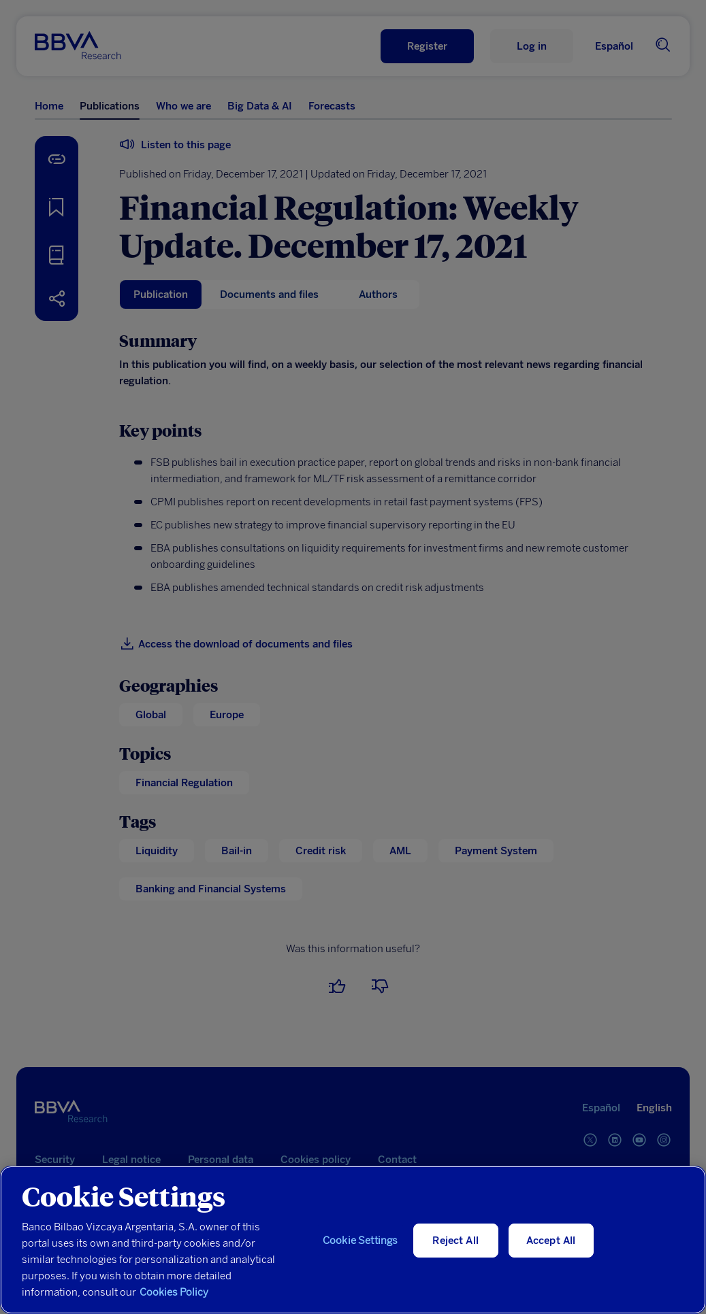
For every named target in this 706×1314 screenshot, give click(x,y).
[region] (353, 1240)
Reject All (455, 1240)
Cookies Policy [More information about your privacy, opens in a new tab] (174, 1292)
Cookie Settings (360, 1240)
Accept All (551, 1240)
